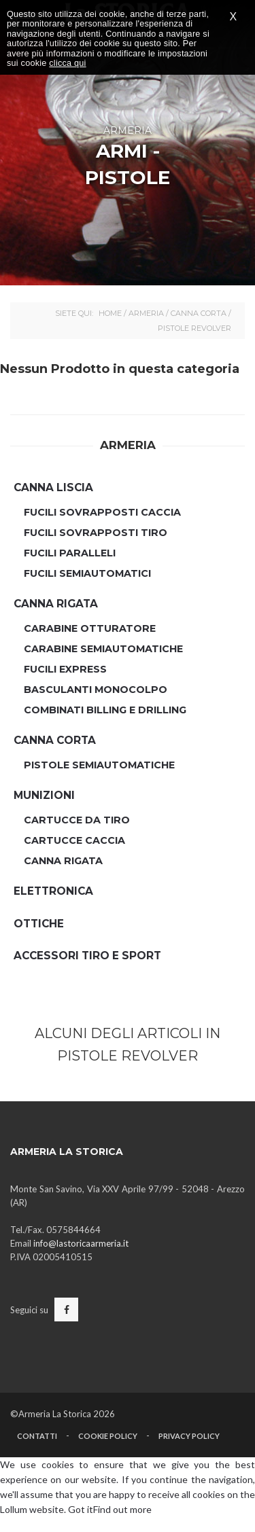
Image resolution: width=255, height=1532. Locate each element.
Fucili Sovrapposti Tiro (95, 533)
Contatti (37, 1435)
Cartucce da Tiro (77, 820)
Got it (80, 1509)
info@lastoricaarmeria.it (81, 1243)
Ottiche (39, 923)
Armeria (146, 313)
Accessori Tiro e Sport (87, 955)
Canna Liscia (53, 487)
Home (110, 313)
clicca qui (67, 63)
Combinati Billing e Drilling (105, 710)
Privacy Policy (189, 1435)
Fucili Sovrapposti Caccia (102, 512)
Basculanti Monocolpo (95, 689)
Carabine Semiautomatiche (103, 649)
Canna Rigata (56, 603)
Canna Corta (198, 313)
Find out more (122, 1509)
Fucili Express (65, 669)
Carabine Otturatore (90, 628)
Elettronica (53, 891)
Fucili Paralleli (70, 553)
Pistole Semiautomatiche (99, 765)
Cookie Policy (107, 1435)
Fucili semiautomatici (87, 573)
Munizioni (44, 795)
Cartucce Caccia (74, 840)
